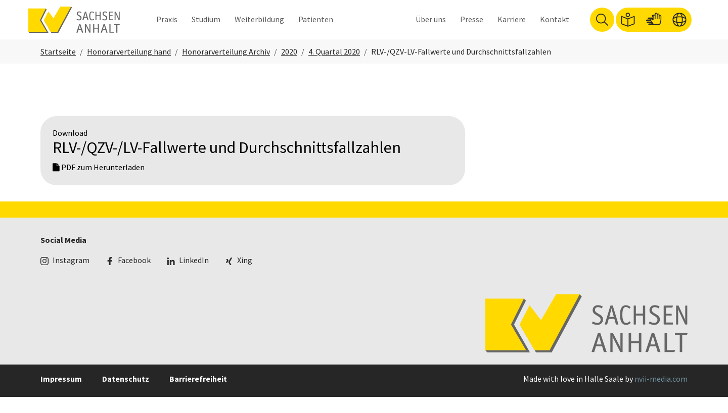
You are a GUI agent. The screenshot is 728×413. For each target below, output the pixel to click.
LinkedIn (194, 277)
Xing (244, 277)
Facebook (134, 277)
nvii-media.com (661, 395)
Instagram (71, 277)
